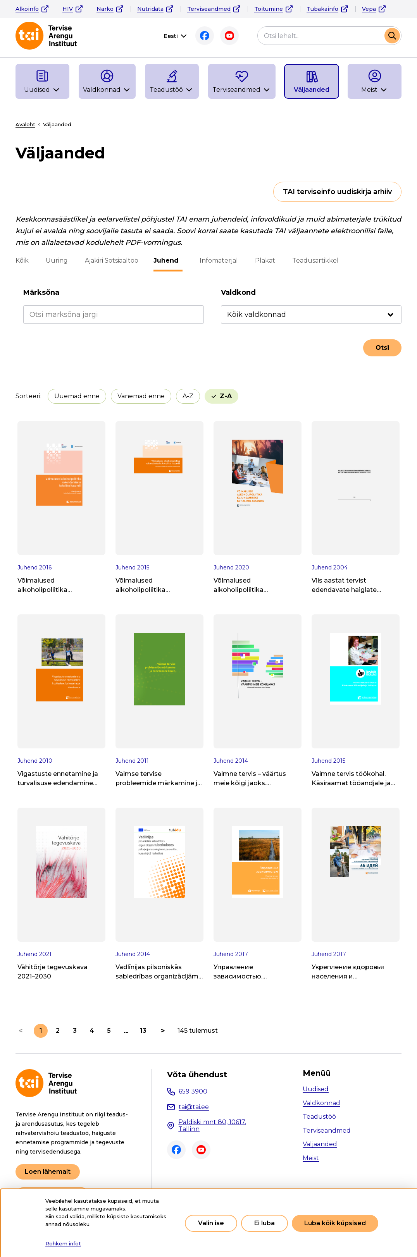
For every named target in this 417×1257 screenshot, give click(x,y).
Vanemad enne (141, 396)
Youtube (229, 35)
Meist (311, 1158)
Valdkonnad (321, 1103)
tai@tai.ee (194, 1107)
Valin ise (211, 1223)
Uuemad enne (77, 396)
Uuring (57, 260)
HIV (67, 8)
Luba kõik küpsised (335, 1223)
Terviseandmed (209, 8)
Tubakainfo (322, 8)
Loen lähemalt (48, 1171)
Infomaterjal (217, 260)
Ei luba (264, 1223)
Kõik (22, 260)
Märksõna (41, 292)
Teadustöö (319, 1116)
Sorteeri (28, 396)
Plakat (263, 260)
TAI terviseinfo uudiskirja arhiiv (337, 191)
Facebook (204, 35)
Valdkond (238, 292)
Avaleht (25, 124)
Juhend (168, 260)
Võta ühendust (197, 1074)
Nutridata (150, 8)
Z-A (226, 396)
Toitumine (268, 8)
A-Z (188, 396)
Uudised (316, 1089)
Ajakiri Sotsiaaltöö (111, 260)
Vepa (369, 8)
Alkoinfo (27, 8)
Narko (105, 8)
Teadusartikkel (313, 260)
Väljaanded (320, 1144)
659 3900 (193, 1091)
